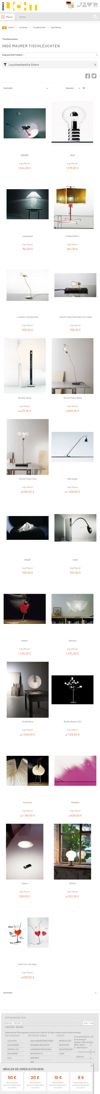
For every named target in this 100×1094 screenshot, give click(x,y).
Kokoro (24, 640)
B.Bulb (72, 883)
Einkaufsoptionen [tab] (12, 55)
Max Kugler (72, 478)
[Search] (95, 17)
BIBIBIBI (24, 155)
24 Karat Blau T (72, 236)
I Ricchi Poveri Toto (27, 478)
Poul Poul (27, 802)
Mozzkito (75, 802)
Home (11, 27)
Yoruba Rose (27, 721)
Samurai (72, 640)
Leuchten (23, 27)
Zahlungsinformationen (41, 1041)
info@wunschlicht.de (86, 1052)
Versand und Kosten (39, 1045)
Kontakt (80, 1057)
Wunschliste (65, 1041)
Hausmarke (12, 1053)
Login (61, 1053)
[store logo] (19, 6)
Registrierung (65, 1049)
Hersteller (13, 1049)
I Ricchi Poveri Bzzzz (72, 398)
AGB (32, 1062)
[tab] (51, 64)
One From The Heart (27, 964)
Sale (9, 1058)
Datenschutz (36, 1053)
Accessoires (13, 1045)
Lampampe (27, 236)
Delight (27, 559)
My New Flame (24, 398)
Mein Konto (64, 1045)
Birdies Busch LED (72, 721)
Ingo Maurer (56, 27)
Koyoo (25, 883)
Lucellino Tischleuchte (27, 317)
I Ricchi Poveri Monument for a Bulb (75, 317)
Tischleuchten (39, 27)
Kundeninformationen (40, 1049)
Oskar (75, 559)
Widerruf (34, 1058)
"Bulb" (72, 155)
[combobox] (56, 17)
